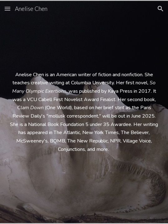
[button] (7, 8)
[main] (84, 112)
